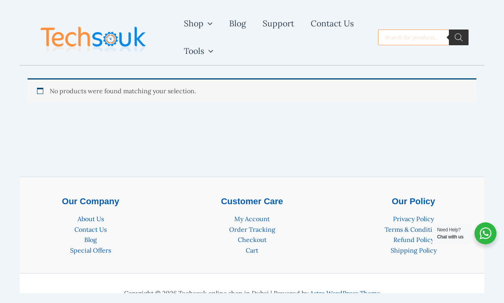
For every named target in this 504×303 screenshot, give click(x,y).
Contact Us (90, 229)
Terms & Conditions (414, 229)
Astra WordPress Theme (345, 293)
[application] (208, 23)
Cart (252, 250)
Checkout (252, 240)
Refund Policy (413, 240)
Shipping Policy (414, 250)
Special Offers (90, 250)
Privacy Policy (413, 219)
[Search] (459, 37)
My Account (252, 219)
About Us (91, 219)
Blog (90, 240)
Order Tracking (252, 229)
